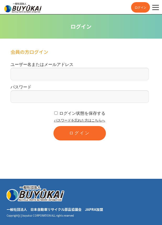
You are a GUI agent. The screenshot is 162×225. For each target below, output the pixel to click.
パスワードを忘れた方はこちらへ (79, 120)
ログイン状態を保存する (82, 113)
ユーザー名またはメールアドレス (41, 64)
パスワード (20, 87)
